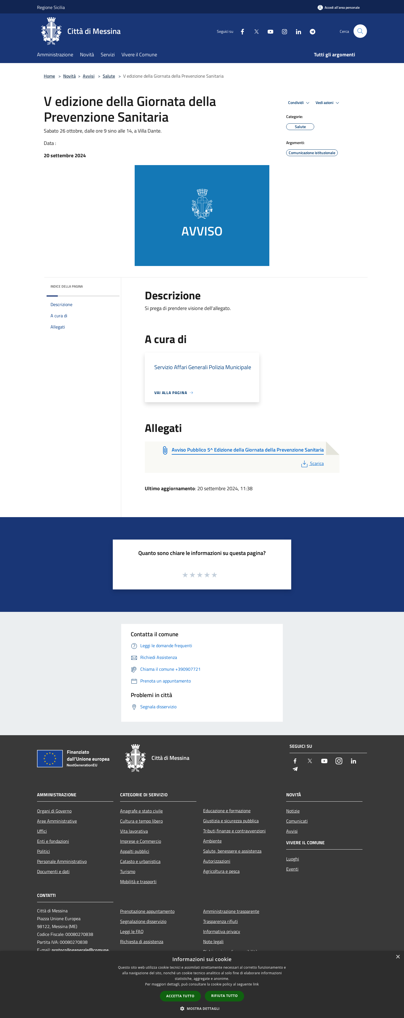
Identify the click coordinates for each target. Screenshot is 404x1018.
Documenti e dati (53, 871)
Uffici (42, 831)
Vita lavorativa (134, 831)
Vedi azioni (328, 103)
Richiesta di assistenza (141, 941)
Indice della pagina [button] (66, 286)
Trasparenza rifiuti (220, 921)
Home (49, 76)
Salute (109, 76)
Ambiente (212, 840)
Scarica (312, 463)
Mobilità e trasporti (138, 881)
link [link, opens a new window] (256, 984)
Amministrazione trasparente (231, 911)
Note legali (213, 941)
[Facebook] (240, 31)
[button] (202, 1008)
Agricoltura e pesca (221, 871)
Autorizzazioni (216, 861)
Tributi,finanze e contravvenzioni (234, 830)
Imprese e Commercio (140, 841)
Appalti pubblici (134, 851)
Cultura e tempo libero (141, 821)
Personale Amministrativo (62, 861)
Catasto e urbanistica (140, 861)
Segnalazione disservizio (143, 921)
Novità (69, 76)
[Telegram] (310, 31)
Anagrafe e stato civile (141, 811)
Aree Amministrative (57, 821)
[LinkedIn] (296, 31)
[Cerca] (360, 31)
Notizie (293, 811)
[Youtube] (268, 31)
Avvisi (89, 76)
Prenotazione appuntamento (147, 911)
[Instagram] (282, 31)
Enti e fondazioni (53, 841)
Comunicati (297, 821)
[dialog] (202, 984)
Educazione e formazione (227, 810)
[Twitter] (254, 31)
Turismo (127, 871)
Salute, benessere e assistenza (232, 851)
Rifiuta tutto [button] (224, 995)
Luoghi (292, 858)
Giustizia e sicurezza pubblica (231, 820)
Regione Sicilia (51, 7)
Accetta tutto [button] (180, 996)
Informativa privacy (221, 931)
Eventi (292, 869)
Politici (43, 851)
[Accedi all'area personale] (338, 7)
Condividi (299, 103)
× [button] (398, 957)
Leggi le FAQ (132, 931)
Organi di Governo (54, 811)
